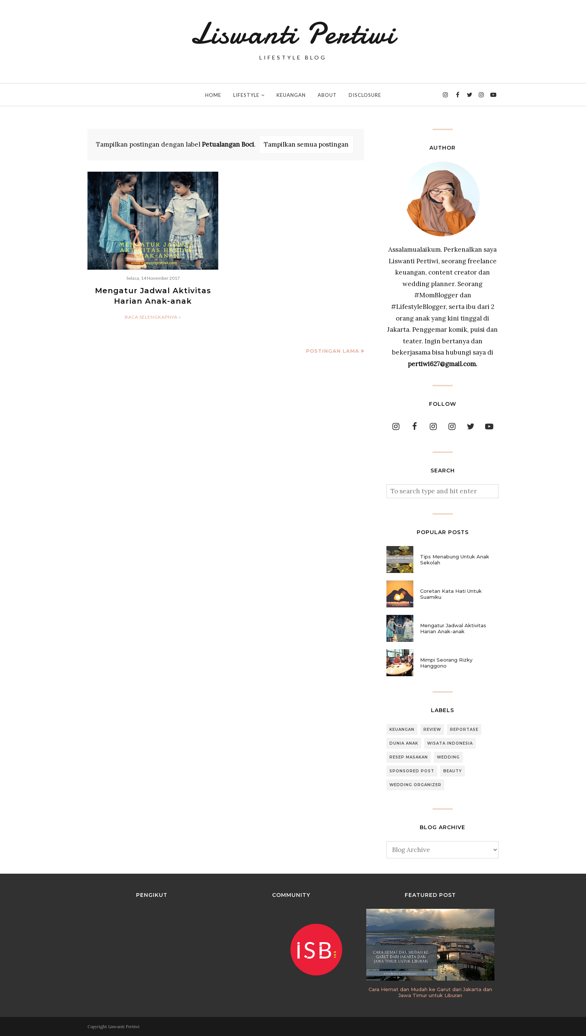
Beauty (452, 771)
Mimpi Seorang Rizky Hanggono (446, 663)
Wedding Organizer (415, 784)
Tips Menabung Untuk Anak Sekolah (454, 559)
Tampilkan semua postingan (306, 144)
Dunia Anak (403, 743)
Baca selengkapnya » (153, 317)
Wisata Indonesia (450, 743)
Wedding (448, 757)
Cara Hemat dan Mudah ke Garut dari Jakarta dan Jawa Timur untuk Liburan (430, 992)
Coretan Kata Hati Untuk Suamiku (451, 594)
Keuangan (401, 729)
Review (432, 729)
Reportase (464, 729)
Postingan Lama (332, 351)
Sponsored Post (411, 771)
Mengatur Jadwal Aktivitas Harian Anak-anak (453, 628)
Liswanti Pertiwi (293, 33)
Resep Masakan (408, 757)
